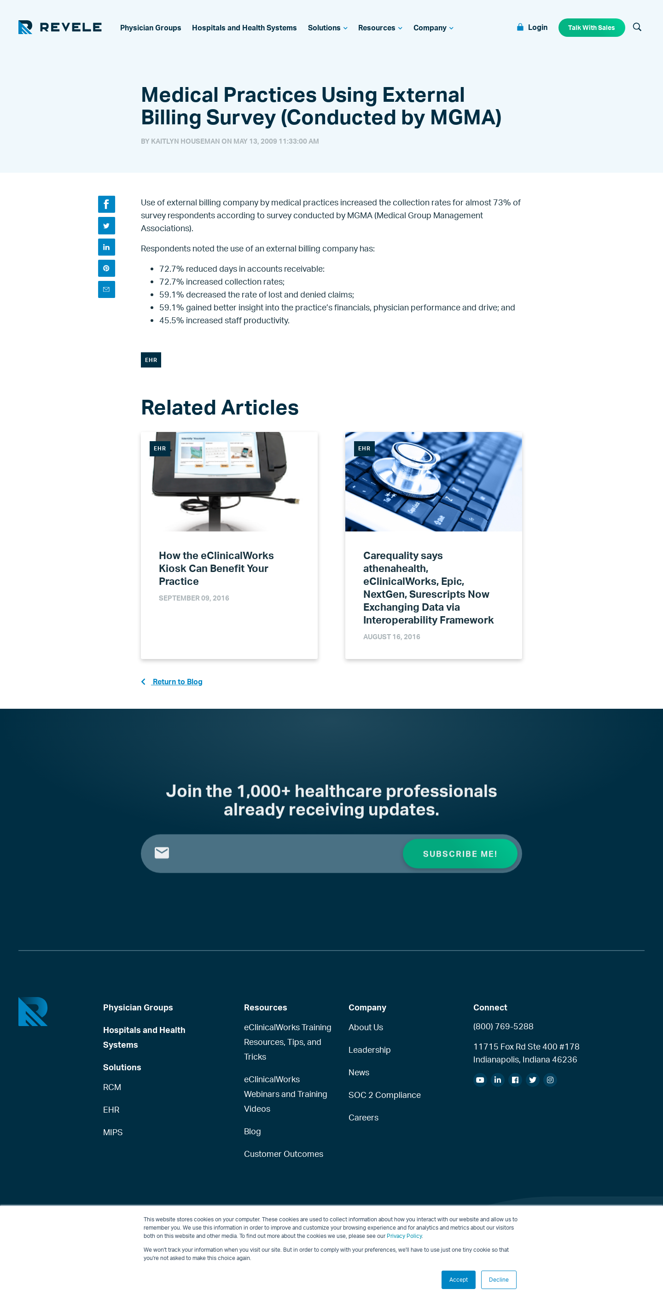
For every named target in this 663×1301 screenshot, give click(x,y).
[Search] (637, 28)
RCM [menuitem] (112, 1090)
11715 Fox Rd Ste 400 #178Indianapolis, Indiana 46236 (526, 1056)
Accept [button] (458, 1279)
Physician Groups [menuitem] (138, 1010)
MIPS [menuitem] (113, 1135)
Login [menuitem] (537, 27)
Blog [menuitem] (252, 1134)
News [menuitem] (359, 1075)
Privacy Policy (404, 1235)
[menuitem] (151, 28)
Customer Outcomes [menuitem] (283, 1157)
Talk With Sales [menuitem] (591, 28)
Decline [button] (499, 1279)
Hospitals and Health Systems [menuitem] (144, 1040)
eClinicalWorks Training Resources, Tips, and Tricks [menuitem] (288, 1045)
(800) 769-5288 (503, 1030)
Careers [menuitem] (363, 1120)
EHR (151, 361)
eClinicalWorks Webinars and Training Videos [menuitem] (285, 1097)
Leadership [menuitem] (370, 1053)
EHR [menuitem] (111, 1113)
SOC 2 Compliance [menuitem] (385, 1098)
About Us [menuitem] (366, 1031)
